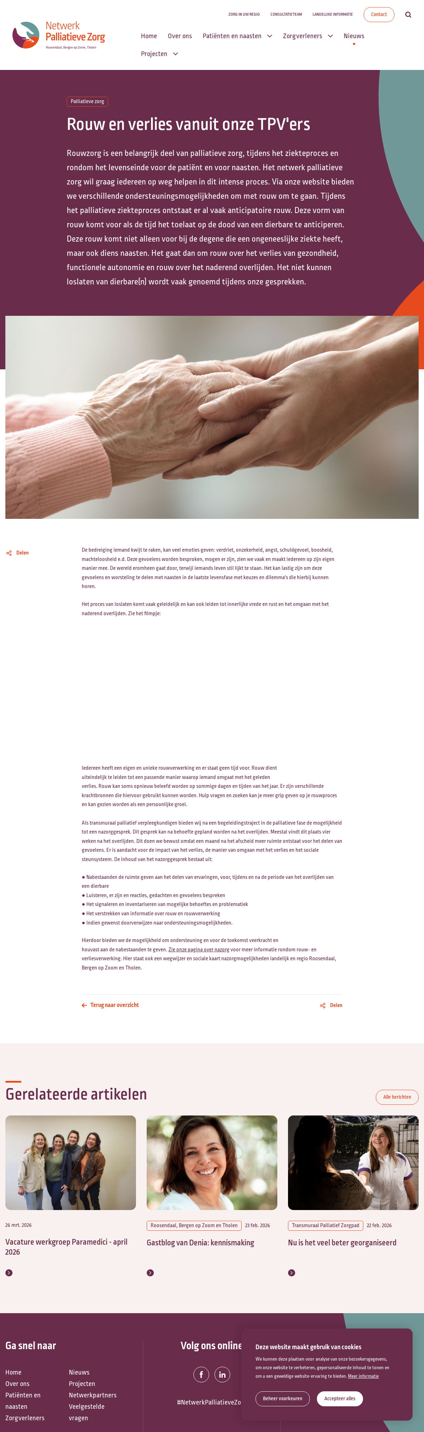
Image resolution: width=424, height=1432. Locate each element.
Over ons (17, 1393)
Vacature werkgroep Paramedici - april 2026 (66, 1247)
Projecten (82, 1393)
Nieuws (79, 1382)
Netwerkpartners (93, 1405)
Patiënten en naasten (23, 1411)
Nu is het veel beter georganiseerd (342, 1243)
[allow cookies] (340, 1398)
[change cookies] (283, 1398)
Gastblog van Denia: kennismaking (200, 1243)
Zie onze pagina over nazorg (198, 949)
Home (13, 1382)
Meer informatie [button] (363, 1376)
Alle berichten (397, 1097)
